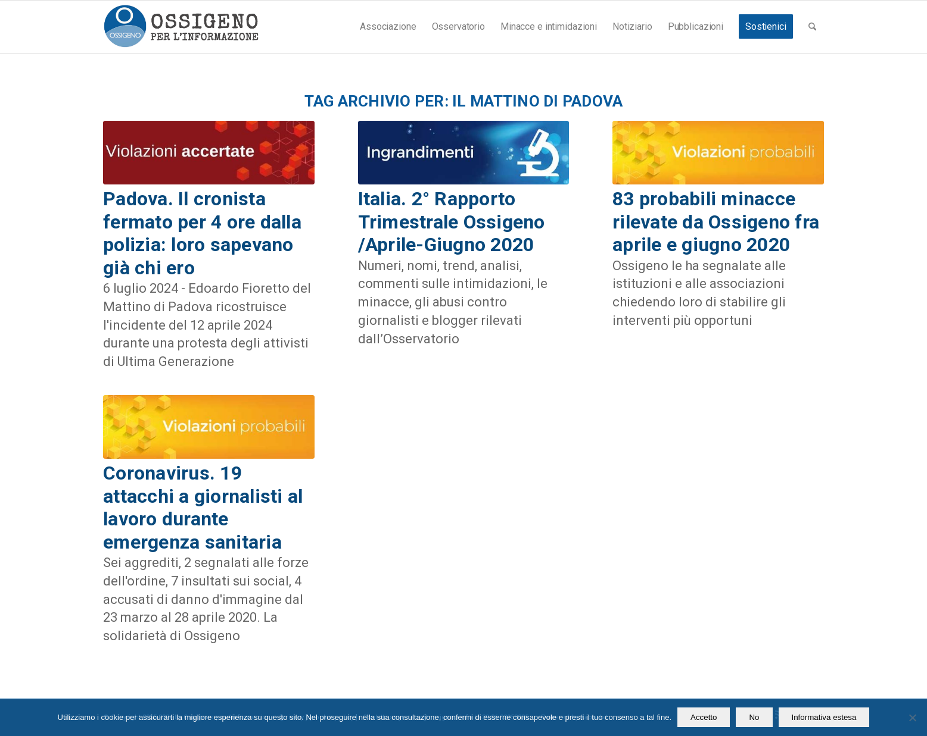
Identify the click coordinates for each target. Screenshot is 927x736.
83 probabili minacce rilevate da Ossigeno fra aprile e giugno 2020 (715, 221)
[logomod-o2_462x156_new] (181, 27)
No (754, 717)
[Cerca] (812, 27)
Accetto (703, 717)
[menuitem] (388, 27)
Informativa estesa (824, 717)
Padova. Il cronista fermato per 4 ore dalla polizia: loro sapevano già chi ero (202, 232)
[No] (912, 718)
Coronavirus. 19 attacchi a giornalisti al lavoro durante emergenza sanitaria (203, 507)
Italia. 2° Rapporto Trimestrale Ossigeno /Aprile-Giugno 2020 (451, 221)
